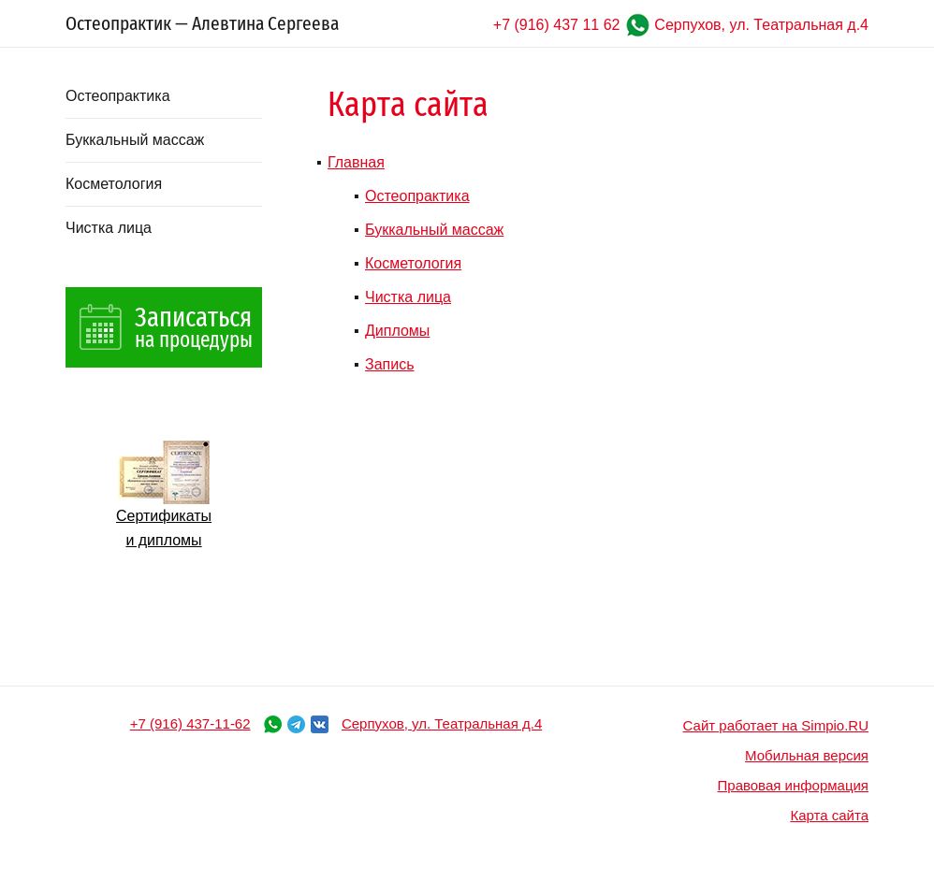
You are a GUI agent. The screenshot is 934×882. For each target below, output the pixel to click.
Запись (390, 364)
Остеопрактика (118, 96)
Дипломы (397, 331)
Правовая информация (793, 785)
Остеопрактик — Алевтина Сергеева (202, 23)
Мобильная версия (806, 755)
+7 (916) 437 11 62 (556, 25)
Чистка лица (109, 228)
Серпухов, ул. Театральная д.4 (761, 25)
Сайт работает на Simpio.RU (775, 725)
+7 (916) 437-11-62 (190, 723)
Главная (356, 162)
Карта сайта (829, 815)
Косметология (114, 184)
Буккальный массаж (135, 140)
